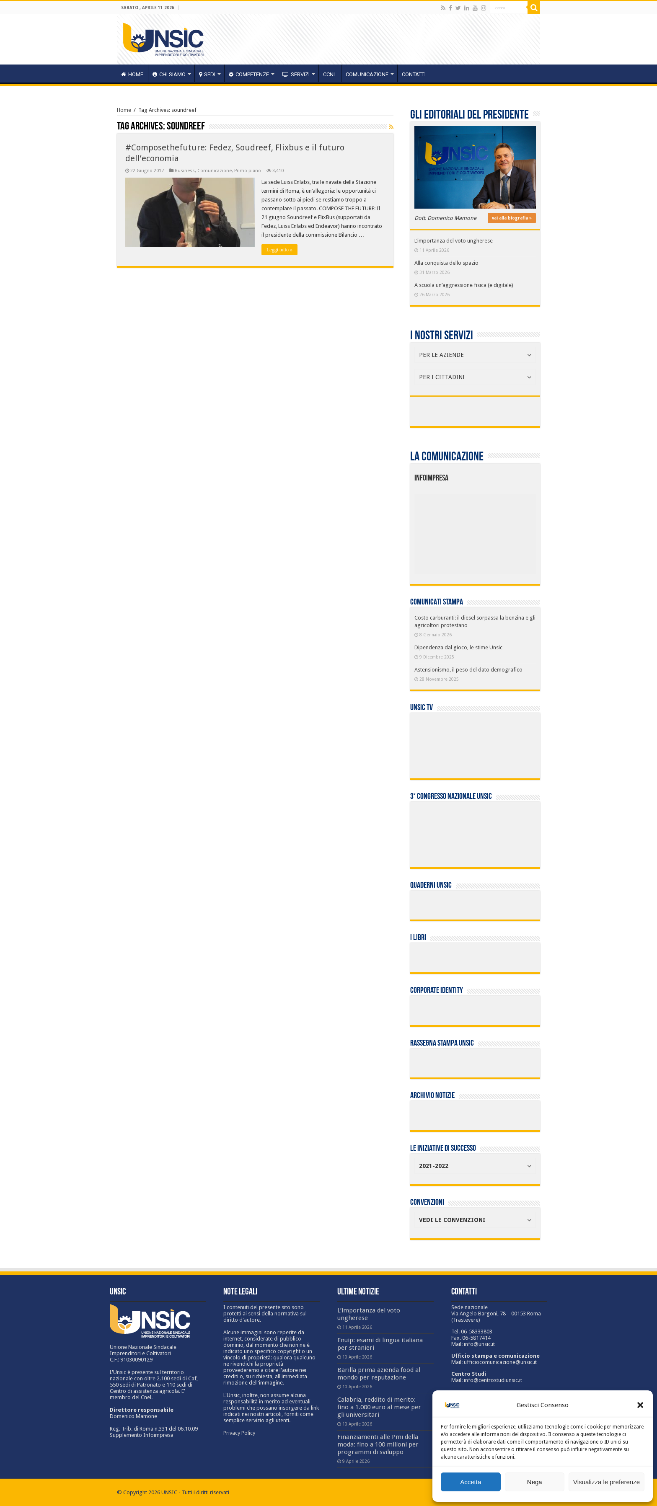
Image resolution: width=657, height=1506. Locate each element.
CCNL (329, 74)
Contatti (414, 74)
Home (124, 110)
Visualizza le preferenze (606, 1481)
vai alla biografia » (512, 218)
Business (185, 170)
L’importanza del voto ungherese (453, 241)
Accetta (470, 1481)
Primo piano (247, 170)
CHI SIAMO (169, 74)
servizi (296, 74)
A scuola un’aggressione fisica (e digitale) (463, 285)
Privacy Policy (239, 1433)
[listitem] (501, 531)
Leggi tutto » (279, 250)
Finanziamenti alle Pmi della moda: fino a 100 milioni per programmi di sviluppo (378, 1444)
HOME (132, 74)
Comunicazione (367, 74)
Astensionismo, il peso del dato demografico (468, 669)
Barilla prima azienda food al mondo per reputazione (378, 1373)
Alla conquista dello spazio (446, 263)
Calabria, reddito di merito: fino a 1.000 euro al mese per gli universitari (379, 1407)
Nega (534, 1481)
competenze (249, 74)
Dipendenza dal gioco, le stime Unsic (458, 647)
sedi (207, 74)
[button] (640, 1405)
